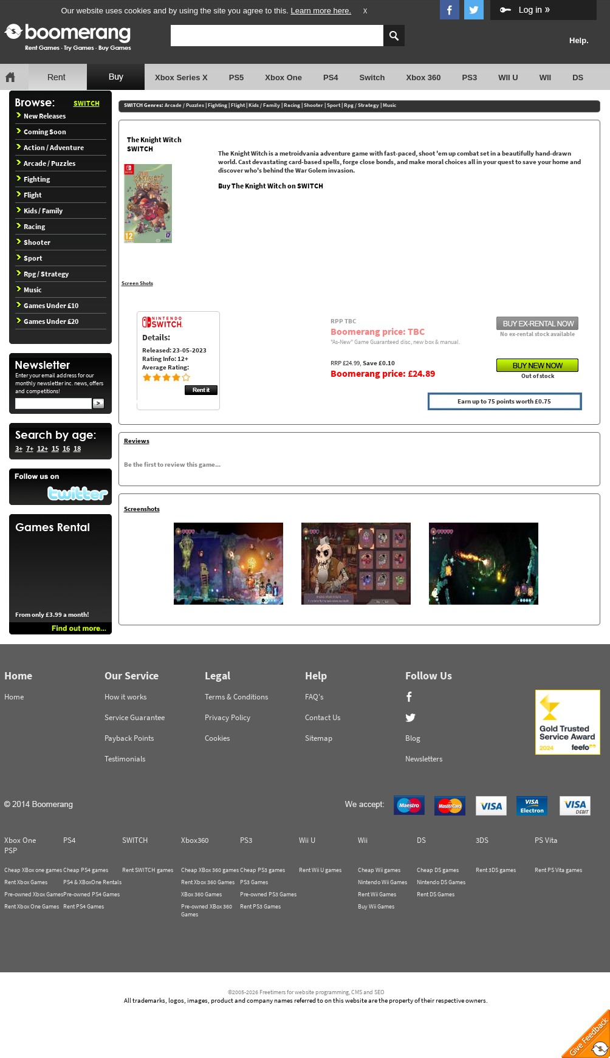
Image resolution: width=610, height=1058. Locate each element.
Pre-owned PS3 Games (268, 894)
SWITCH (87, 103)
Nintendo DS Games (441, 882)
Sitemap (318, 738)
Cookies (217, 738)
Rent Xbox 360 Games (208, 882)
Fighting (33, 179)
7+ (29, 448)
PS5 (236, 77)
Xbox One (283, 77)
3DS (482, 840)
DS (577, 77)
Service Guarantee (135, 717)
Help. (579, 40)
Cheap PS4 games (85, 870)
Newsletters (423, 759)
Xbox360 (194, 840)
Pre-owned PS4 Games (91, 894)
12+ (42, 448)
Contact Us (322, 717)
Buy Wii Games (376, 906)
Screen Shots (137, 283)
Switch (372, 77)
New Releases (41, 115)
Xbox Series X (181, 77)
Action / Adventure (50, 147)
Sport (29, 258)
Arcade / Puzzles (45, 163)
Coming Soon (41, 131)
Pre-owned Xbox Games (33, 894)
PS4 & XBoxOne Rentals (92, 882)
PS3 (470, 77)
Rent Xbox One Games (31, 906)
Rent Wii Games (377, 894)
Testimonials (125, 759)
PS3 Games (254, 882)
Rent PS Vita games (558, 870)
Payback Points (129, 738)
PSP (10, 850)
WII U (508, 77)
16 (66, 448)
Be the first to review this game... (172, 464)
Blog (412, 738)
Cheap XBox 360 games (210, 870)
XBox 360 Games (201, 894)
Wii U (307, 840)
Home (14, 697)
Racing (30, 226)
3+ (18, 448)
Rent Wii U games (320, 870)
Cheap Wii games (379, 870)
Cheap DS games (438, 870)
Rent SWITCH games (147, 870)
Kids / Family (39, 210)
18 (77, 448)
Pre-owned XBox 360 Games (206, 910)
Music (29, 289)
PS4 (330, 77)
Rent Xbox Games (25, 882)
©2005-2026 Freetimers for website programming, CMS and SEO (306, 992)
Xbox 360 (423, 77)
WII (546, 77)
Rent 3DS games (496, 870)
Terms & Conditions (236, 697)
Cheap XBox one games (33, 870)
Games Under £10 (47, 305)
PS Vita (546, 840)
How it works (125, 697)
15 (55, 448)
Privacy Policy (227, 717)
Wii (363, 840)
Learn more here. (320, 10)
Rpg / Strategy (42, 273)
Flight (29, 194)
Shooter (33, 242)
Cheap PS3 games (262, 870)
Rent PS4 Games (83, 906)
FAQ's (314, 697)
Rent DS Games (435, 894)
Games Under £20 (47, 321)
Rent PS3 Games (260, 906)
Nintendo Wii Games (382, 882)
